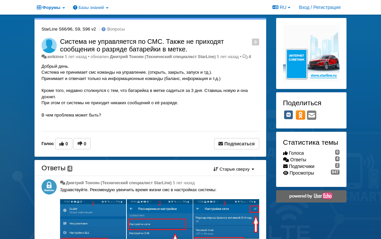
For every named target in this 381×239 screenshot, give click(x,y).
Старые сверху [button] (233, 169)
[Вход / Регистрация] (319, 7)
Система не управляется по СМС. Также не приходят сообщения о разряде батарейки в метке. (142, 45)
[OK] (300, 115)
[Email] (311, 115)
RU (281, 7)
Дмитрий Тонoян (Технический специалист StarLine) (163, 56)
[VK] (288, 115)
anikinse (55, 56)
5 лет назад (184, 183)
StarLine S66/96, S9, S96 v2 (68, 29)
